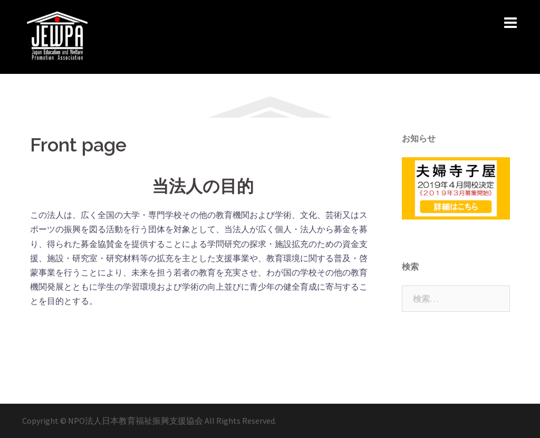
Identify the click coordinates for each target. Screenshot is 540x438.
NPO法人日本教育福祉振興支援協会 (136, 420)
